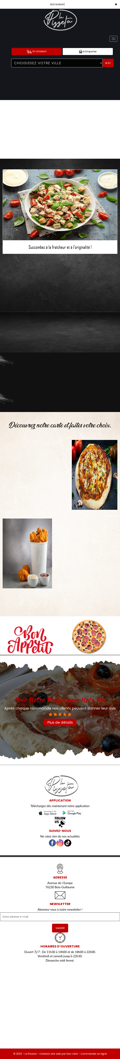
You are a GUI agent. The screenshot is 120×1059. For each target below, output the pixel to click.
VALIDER (60, 928)
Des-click (72, 1054)
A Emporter (88, 51)
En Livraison (36, 51)
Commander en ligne (94, 1054)
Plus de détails (60, 722)
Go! (108, 63)
